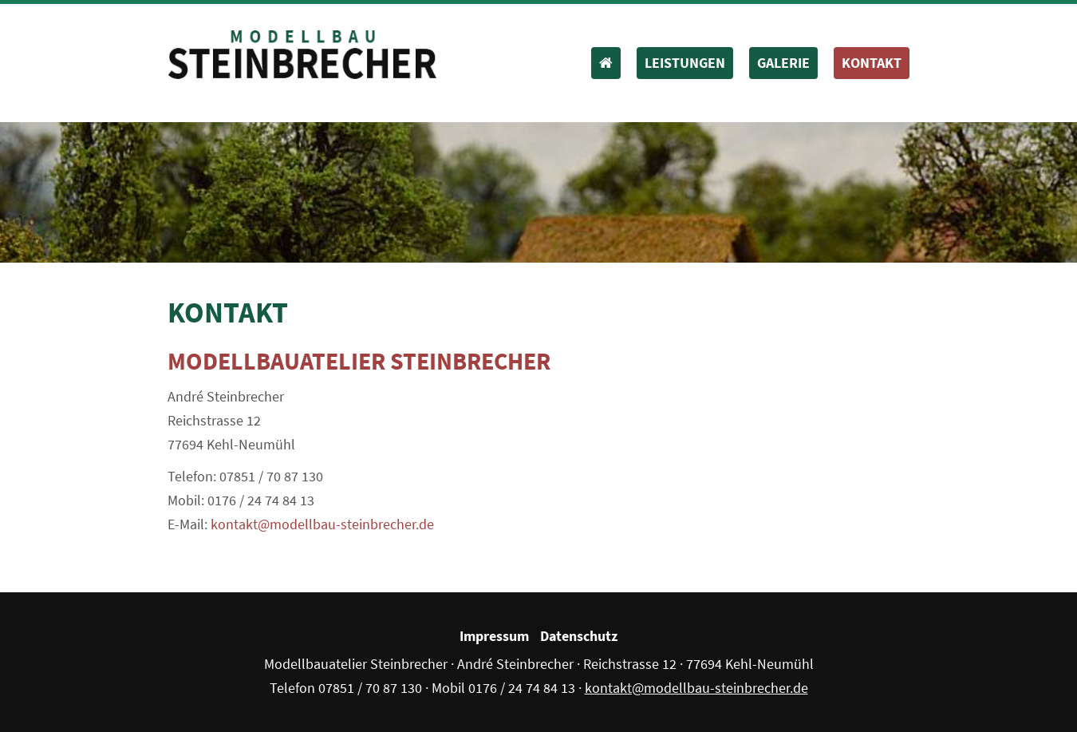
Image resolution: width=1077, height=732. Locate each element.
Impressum (494, 636)
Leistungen (685, 62)
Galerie (783, 62)
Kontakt (871, 62)
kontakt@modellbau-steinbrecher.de (322, 524)
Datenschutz (578, 636)
